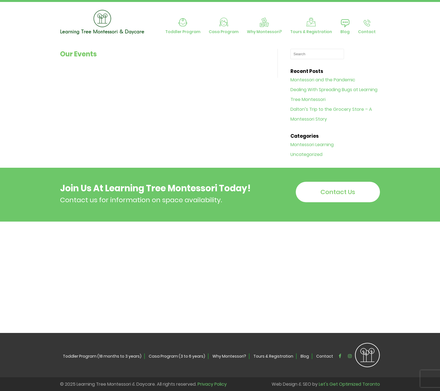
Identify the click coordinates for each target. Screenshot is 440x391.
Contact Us (337, 192)
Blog (345, 31)
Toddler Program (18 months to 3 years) (102, 356)
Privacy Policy (212, 384)
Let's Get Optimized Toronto (349, 384)
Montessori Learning (312, 144)
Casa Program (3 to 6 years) (177, 356)
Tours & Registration (311, 31)
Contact (367, 31)
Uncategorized (306, 154)
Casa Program (224, 31)
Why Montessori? (264, 31)
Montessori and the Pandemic (322, 80)
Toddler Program (182, 31)
